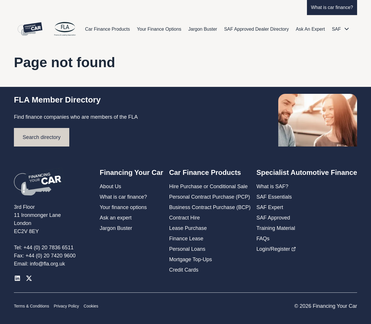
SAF (336, 29)
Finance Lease (186, 238)
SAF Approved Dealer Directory (256, 29)
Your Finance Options (159, 29)
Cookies (91, 306)
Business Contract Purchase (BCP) (209, 207)
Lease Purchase (188, 228)
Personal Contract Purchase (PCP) (209, 197)
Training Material (276, 228)
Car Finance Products (107, 29)
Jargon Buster (202, 29)
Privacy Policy (66, 306)
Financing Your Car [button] (131, 172)
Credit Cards (183, 270)
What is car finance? (332, 7)
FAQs (263, 238)
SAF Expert (270, 207)
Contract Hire (184, 218)
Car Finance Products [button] (205, 172)
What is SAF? (272, 186)
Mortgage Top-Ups (190, 259)
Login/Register (276, 249)
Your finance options (123, 207)
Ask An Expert (310, 29)
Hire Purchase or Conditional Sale (208, 186)
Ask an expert (116, 218)
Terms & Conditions (31, 306)
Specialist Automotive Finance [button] (307, 172)
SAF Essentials (274, 197)
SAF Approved (273, 218)
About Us (110, 186)
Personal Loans (187, 249)
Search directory (42, 137)
